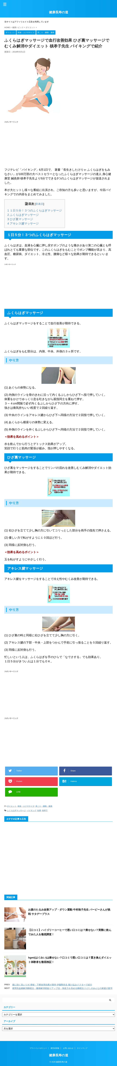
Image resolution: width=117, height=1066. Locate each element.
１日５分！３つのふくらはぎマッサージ (34, 210)
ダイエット (11, 806)
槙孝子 (45, 810)
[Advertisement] (58, 144)
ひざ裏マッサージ (20, 219)
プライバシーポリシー (38, 1048)
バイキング (31, 810)
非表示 (39, 203)
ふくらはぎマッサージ (23, 214)
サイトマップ (82, 1048)
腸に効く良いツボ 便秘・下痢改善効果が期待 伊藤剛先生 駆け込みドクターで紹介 (52, 984)
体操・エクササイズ (25, 806)
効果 (39, 810)
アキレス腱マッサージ (23, 223)
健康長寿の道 (58, 12)
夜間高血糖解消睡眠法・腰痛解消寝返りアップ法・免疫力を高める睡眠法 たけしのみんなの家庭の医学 (62, 988)
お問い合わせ (68, 1048)
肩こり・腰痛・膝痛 (43, 806)
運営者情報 (55, 1048)
